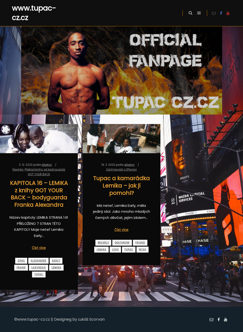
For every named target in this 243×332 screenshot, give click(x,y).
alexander (38, 261)
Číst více (39, 248)
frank (21, 267)
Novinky (18, 169)
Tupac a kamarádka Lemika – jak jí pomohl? (121, 185)
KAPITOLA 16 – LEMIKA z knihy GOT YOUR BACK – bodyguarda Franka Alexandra (39, 194)
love (115, 249)
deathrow (122, 242)
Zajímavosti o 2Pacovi (121, 169)
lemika (56, 267)
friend (140, 242)
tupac (38, 274)
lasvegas (38, 267)
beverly (103, 242)
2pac (21, 261)
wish (142, 249)
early (56, 261)
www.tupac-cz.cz (34, 13)
